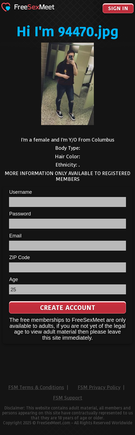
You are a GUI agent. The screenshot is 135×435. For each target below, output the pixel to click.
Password (20, 214)
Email (15, 236)
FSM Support (67, 397)
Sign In (118, 8)
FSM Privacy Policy (99, 387)
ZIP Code (19, 257)
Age (13, 279)
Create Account (67, 307)
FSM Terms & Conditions (36, 387)
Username (20, 192)
